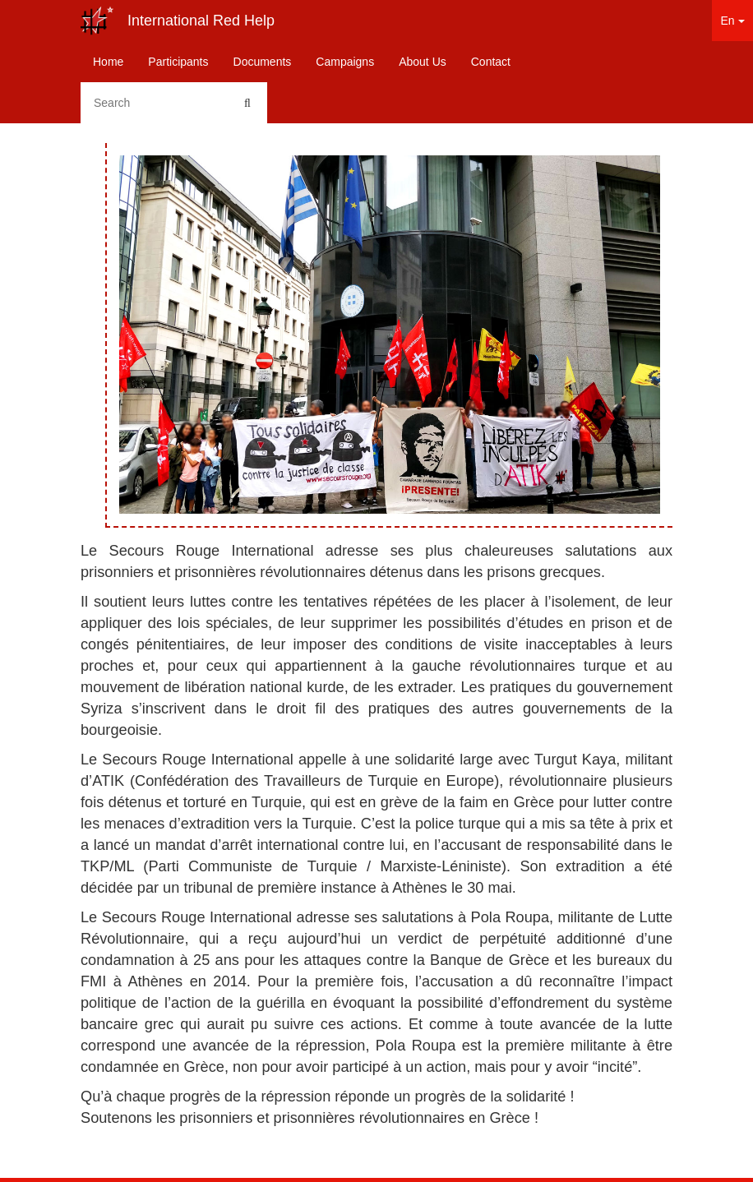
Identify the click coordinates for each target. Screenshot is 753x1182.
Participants (178, 61)
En (732, 20)
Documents (262, 61)
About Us (422, 61)
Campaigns (345, 61)
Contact (490, 61)
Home (108, 61)
